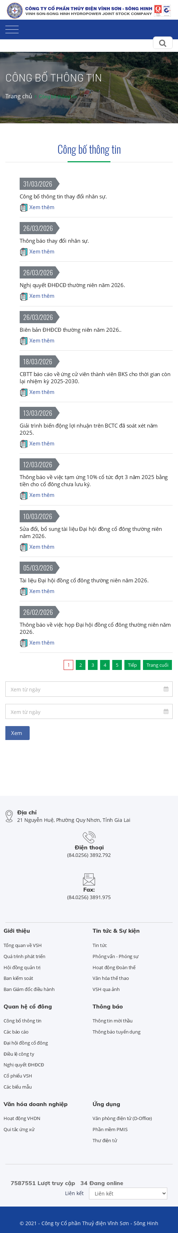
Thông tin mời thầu (113, 1020)
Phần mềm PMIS (110, 1129)
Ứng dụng (106, 1104)
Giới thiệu (17, 930)
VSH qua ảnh (106, 989)
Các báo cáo (16, 1032)
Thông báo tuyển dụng (116, 1032)
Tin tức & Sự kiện (116, 930)
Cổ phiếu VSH (18, 1075)
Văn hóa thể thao (111, 978)
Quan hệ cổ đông (28, 1006)
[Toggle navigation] (12, 28)
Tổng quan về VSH (22, 945)
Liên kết (74, 1193)
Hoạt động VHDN (22, 1118)
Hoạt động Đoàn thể (114, 967)
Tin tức (100, 945)
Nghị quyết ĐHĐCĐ (24, 1064)
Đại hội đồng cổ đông (26, 1043)
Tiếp (132, 665)
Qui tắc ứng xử (19, 1129)
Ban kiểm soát (18, 978)
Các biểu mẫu (18, 1087)
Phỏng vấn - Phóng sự (116, 956)
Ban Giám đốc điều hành (29, 989)
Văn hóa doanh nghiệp (36, 1104)
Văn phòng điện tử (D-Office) (122, 1118)
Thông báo (108, 1006)
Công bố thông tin (89, 149)
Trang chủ (18, 96)
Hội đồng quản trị (22, 967)
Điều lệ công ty (19, 1054)
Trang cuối (157, 665)
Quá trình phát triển (24, 956)
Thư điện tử (105, 1140)
